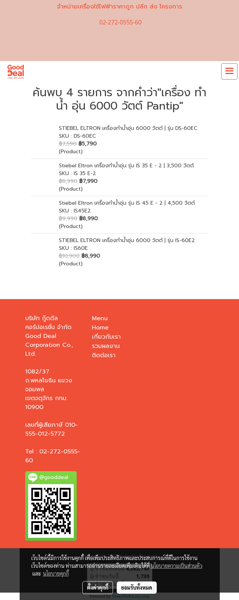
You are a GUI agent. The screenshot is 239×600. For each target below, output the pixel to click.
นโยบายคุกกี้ (56, 573)
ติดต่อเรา (104, 355)
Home (100, 327)
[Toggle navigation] (229, 71)
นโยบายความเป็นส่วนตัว (176, 565)
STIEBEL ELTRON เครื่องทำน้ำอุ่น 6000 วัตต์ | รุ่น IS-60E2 (127, 240)
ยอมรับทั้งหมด (136, 587)
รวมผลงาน (106, 346)
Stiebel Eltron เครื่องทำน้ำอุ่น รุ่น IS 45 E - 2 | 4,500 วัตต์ (127, 203)
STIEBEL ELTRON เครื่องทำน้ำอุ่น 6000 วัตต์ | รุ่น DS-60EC (128, 128)
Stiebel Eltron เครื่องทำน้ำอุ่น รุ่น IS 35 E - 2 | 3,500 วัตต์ (126, 166)
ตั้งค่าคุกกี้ (97, 587)
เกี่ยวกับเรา (106, 336)
